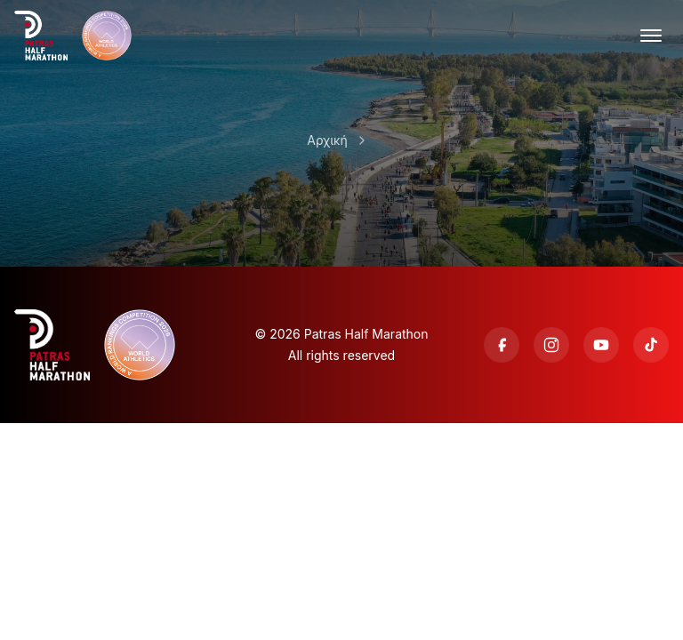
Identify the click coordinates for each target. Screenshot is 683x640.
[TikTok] (651, 345)
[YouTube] (601, 345)
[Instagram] (551, 345)
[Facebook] (501, 345)
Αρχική (327, 140)
